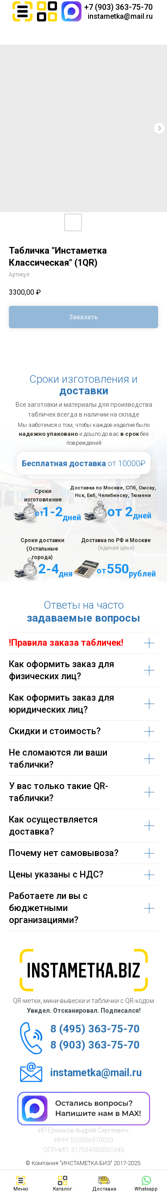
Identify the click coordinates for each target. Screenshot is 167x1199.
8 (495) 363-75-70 (95, 1029)
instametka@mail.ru (120, 16)
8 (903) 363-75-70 (95, 1045)
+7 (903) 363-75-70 (118, 7)
